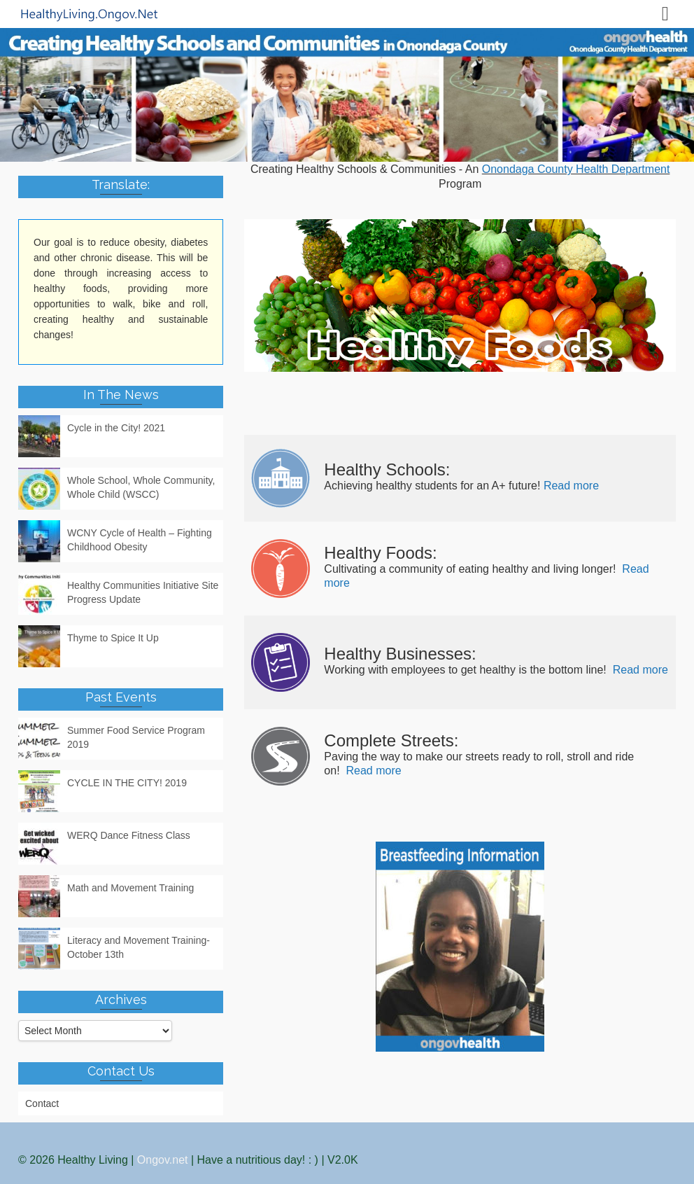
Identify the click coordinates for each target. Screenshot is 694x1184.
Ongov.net (162, 1160)
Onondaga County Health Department (576, 169)
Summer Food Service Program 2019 (136, 737)
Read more (571, 486)
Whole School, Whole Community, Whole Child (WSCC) (141, 487)
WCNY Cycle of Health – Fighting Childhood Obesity (139, 539)
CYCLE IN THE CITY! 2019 (127, 782)
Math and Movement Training (130, 887)
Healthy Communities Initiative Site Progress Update (142, 592)
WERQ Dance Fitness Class (128, 835)
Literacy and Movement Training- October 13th (138, 947)
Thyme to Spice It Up (113, 637)
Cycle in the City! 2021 (116, 427)
